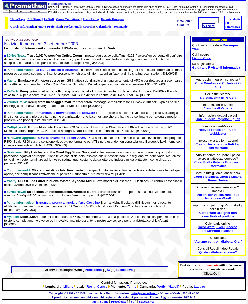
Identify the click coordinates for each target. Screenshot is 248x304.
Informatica (28, 26)
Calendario (103, 26)
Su (227, 23)
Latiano (199, 286)
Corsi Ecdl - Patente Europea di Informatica (218, 164)
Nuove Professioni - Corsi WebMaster (218, 131)
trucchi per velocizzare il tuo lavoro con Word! (218, 196)
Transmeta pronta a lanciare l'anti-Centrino (68, 202)
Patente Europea (112, 19)
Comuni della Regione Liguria (218, 119)
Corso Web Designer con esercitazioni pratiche (218, 214)
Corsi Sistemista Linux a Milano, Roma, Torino (218, 178)
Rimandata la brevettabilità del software (65, 113)
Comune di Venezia (217, 108)
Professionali (72, 26)
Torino (131, 286)
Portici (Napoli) (168, 286)
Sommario (120, 26)
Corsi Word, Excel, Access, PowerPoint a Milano (218, 229)
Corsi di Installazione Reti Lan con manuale (217, 146)
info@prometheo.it (144, 293)
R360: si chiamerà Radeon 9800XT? (63, 138)
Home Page (100, 301)
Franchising (91, 19)
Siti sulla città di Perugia (218, 97)
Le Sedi (49, 19)
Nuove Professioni (50, 26)
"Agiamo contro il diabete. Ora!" (218, 241)
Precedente (233, 19)
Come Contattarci (68, 19)
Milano (68, 286)
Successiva (232, 27)
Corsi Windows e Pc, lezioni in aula (218, 85)
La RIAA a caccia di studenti (57, 70)
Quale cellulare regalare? (218, 252)
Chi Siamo (34, 19)
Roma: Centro (97, 286)
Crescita (88, 26)
